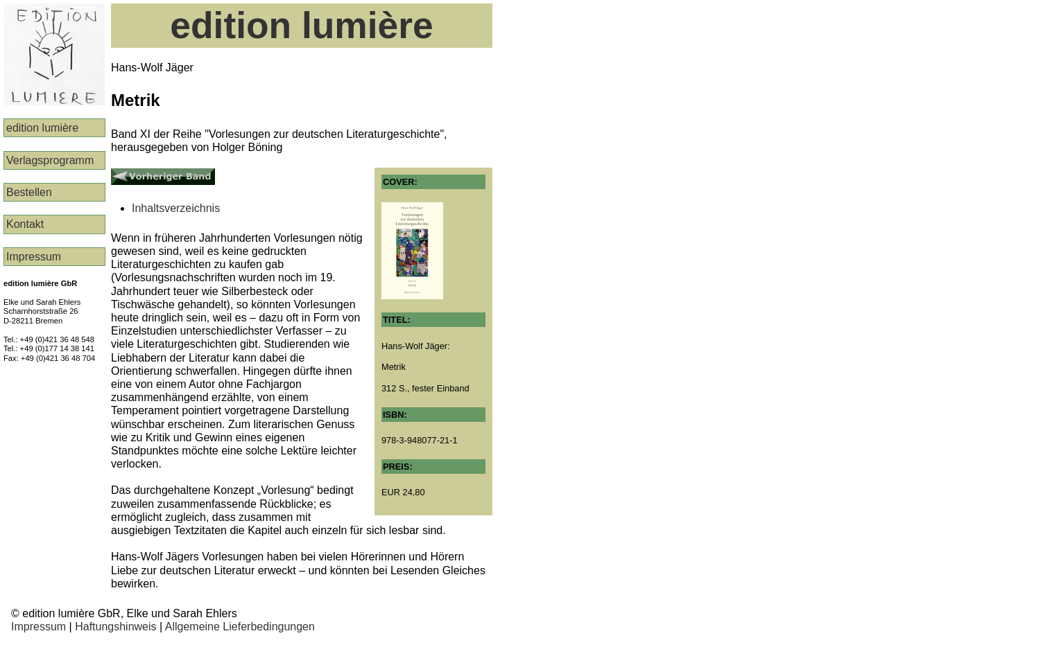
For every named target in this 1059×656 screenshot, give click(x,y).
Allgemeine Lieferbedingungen (240, 626)
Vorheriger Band (151, 174)
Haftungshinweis (115, 626)
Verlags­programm (50, 160)
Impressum (33, 257)
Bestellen (29, 192)
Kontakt (25, 224)
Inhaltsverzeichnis (176, 208)
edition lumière (42, 128)
